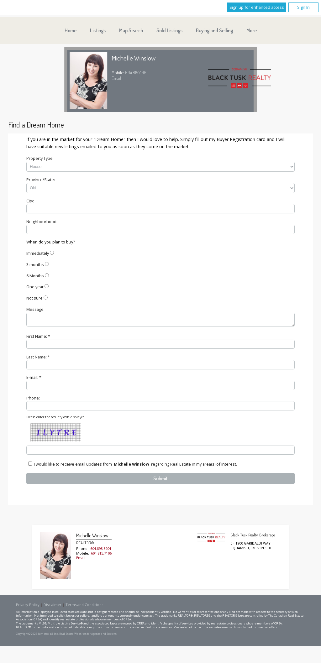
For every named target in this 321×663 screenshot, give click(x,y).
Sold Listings (169, 30)
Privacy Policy (27, 606)
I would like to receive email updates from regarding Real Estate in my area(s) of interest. (135, 466)
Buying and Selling (214, 30)
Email (116, 78)
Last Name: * (38, 359)
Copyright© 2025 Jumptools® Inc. (37, 636)
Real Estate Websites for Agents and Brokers (88, 636)
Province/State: (40, 179)
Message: (35, 309)
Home (70, 30)
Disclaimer (52, 606)
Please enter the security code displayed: (56, 419)
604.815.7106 (135, 72)
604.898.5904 (100, 550)
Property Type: (40, 158)
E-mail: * (33, 379)
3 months (35, 264)
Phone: (33, 400)
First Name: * (38, 338)
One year (35, 287)
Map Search (131, 30)
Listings (98, 30)
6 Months (35, 276)
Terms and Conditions (84, 606)
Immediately (37, 253)
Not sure (34, 298)
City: (30, 201)
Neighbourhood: (41, 221)
